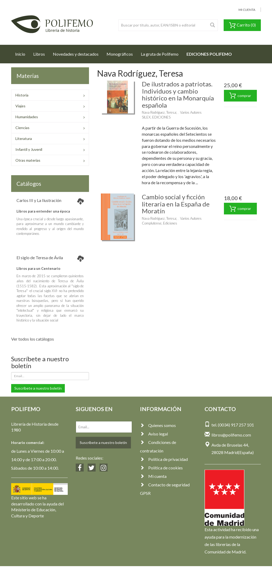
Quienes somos (158, 425)
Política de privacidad (164, 459)
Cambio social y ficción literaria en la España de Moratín (176, 204)
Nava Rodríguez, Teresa (159, 112)
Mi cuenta (153, 476)
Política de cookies (161, 467)
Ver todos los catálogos (32, 338)
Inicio (22, 52)
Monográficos (120, 53)
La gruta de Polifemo (159, 53)
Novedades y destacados (76, 53)
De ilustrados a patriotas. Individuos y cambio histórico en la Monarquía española (178, 94)
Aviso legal (154, 433)
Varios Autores (191, 112)
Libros (39, 53)
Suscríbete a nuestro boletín (38, 388)
